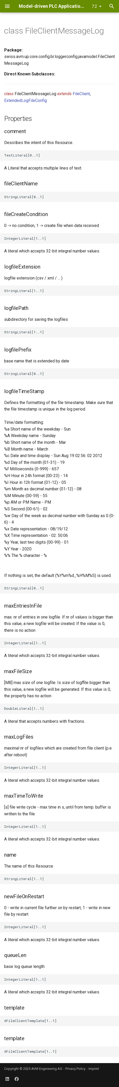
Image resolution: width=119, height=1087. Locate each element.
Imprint (94, 1069)
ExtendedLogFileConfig (25, 100)
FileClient (81, 93)
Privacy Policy (75, 1069)
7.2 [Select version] (94, 6)
